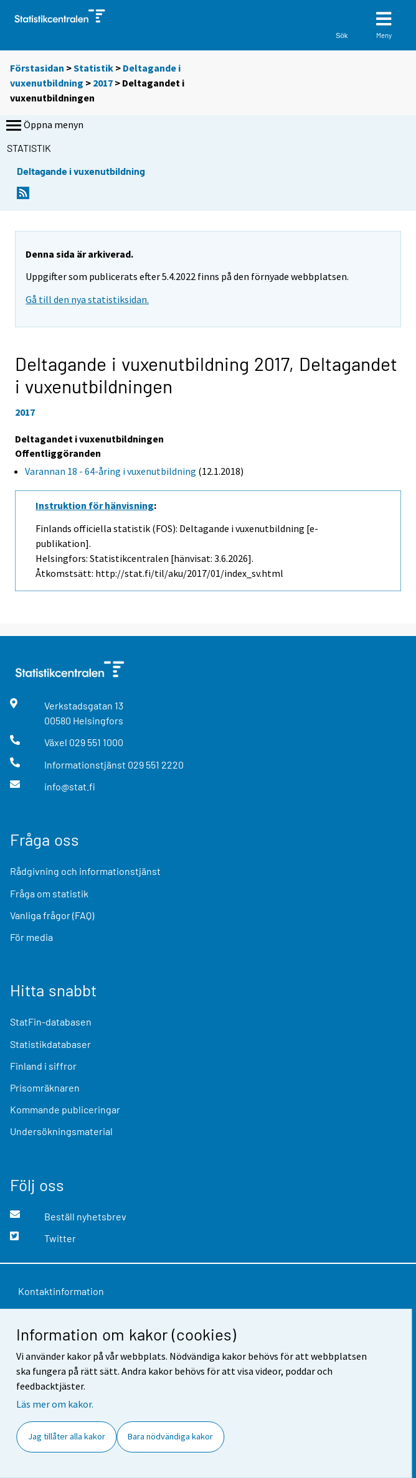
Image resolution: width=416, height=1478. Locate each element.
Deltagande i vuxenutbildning (81, 171)
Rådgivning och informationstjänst (85, 871)
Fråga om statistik (49, 893)
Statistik (93, 68)
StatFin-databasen (51, 1021)
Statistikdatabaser (50, 1044)
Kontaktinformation (61, 1291)
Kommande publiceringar (65, 1109)
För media (31, 937)
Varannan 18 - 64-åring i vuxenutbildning (110, 471)
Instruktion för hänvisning (94, 505)
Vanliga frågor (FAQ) (52, 915)
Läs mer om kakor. (54, 1404)
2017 (103, 83)
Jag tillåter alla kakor (66, 1436)
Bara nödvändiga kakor (170, 1436)
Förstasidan (37, 68)
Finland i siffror (43, 1066)
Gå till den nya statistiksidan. (87, 299)
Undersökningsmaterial (61, 1131)
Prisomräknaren (45, 1087)
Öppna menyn (43, 126)
